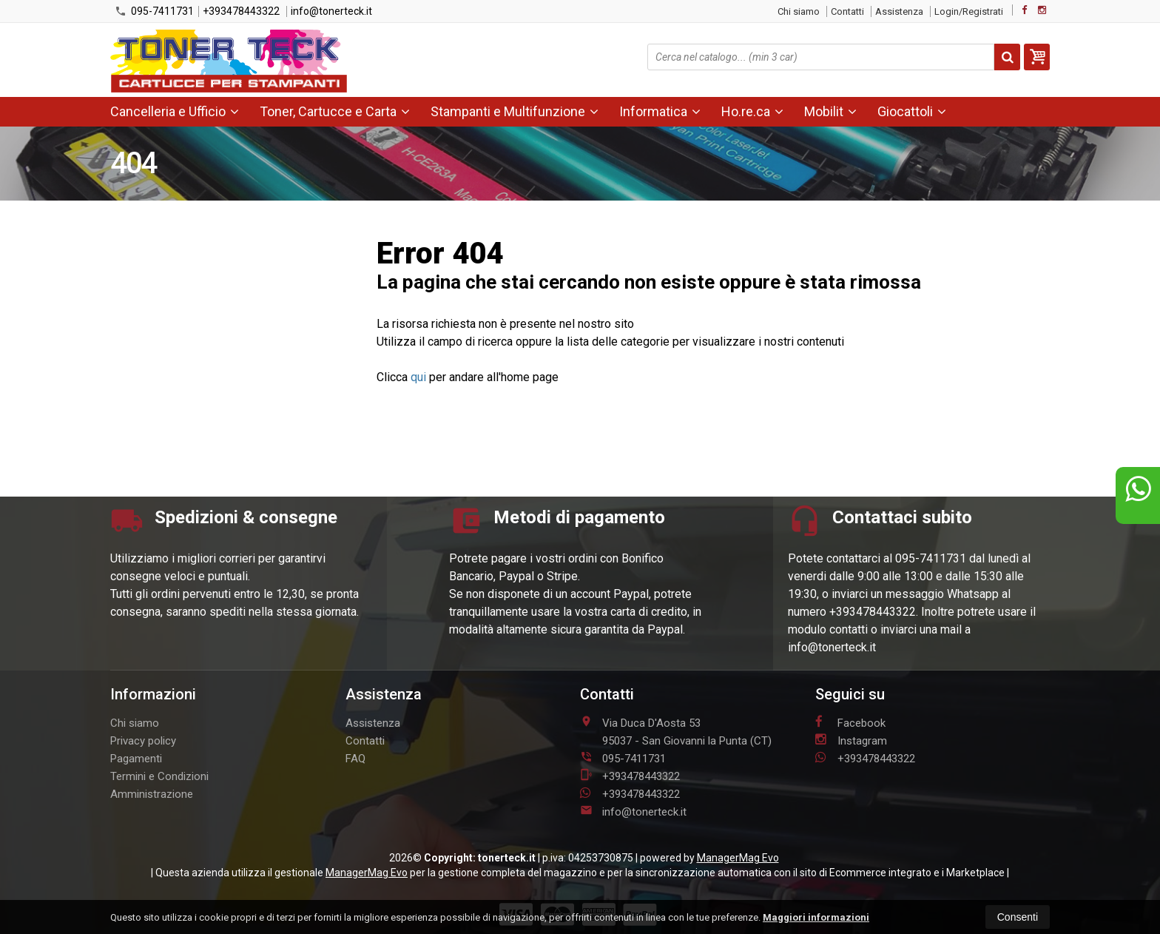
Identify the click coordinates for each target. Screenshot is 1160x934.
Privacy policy (143, 740)
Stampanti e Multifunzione (514, 111)
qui (418, 377)
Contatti (847, 11)
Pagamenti (136, 758)
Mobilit (830, 111)
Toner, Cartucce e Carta (335, 111)
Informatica (660, 111)
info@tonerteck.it (331, 11)
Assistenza (899, 11)
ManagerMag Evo (738, 858)
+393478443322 (241, 11)
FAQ (355, 758)
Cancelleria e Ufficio (174, 111)
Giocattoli (911, 111)
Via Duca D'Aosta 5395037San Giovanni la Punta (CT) (676, 731)
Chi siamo (799, 11)
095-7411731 (154, 11)
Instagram (851, 740)
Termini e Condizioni (159, 776)
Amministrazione (151, 794)
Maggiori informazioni (816, 917)
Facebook (850, 722)
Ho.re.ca (752, 111)
